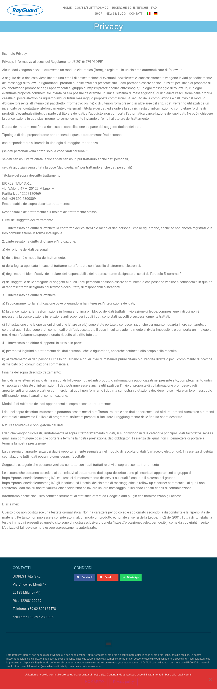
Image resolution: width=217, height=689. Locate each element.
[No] (210, 679)
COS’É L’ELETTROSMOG (92, 7)
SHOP (98, 13)
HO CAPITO (94, 682)
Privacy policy (123, 682)
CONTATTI (136, 13)
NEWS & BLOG (116, 13)
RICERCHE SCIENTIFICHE (130, 7)
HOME (67, 7)
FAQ (154, 7)
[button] (84, 577)
